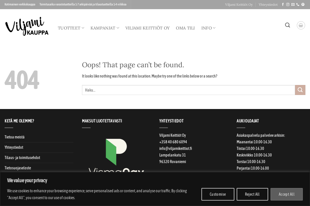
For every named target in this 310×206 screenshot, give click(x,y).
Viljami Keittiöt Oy (239, 4)
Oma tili (185, 28)
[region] (155, 189)
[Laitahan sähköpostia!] (293, 4)
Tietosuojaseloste (18, 168)
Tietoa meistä (15, 137)
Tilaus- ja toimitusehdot (22, 157)
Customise (218, 194)
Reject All (252, 194)
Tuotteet (71, 28)
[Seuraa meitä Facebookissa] (283, 4)
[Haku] (287, 25)
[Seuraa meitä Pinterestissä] (303, 4)
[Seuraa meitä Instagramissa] (287, 4)
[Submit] (300, 90)
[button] (301, 25)
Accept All (287, 194)
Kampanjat (105, 28)
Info (208, 28)
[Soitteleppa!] (297, 4)
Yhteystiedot (268, 4)
